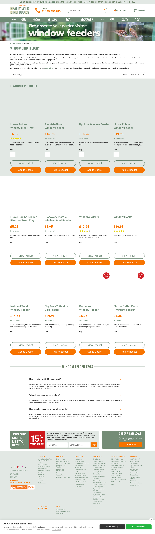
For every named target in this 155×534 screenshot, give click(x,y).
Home (13, 19)
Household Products (136, 473)
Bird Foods (23, 19)
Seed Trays (96, 480)
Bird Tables (96, 478)
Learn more (56, 530)
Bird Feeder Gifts (135, 459)
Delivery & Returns (62, 461)
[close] (151, 520)
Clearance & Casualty (63, 511)
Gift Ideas (68, 19)
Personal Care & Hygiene (135, 478)
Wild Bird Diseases (44, 471)
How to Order (60, 459)
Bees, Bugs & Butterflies (118, 461)
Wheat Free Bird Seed (81, 478)
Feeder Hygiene (98, 487)
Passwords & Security (63, 463)
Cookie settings (112, 527)
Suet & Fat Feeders (99, 465)
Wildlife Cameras (116, 473)
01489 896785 (51, 11)
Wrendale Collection (136, 483)
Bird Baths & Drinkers (100, 482)
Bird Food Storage (98, 499)
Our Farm (112, 19)
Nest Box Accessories (117, 465)
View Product (26, 163)
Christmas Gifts (134, 485)
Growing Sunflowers (44, 466)
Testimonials (42, 483)
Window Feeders (98, 467)
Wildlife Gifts (134, 463)
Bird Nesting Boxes (117, 459)
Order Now (131, 444)
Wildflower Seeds (116, 482)
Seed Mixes (78, 459)
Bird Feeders (36, 19)
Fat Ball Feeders (98, 501)
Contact (59, 456)
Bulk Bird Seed (79, 484)
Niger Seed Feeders (99, 495)
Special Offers (60, 509)
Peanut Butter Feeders (100, 463)
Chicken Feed (79, 465)
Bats (112, 484)
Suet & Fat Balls (80, 473)
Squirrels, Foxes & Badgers (117, 468)
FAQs (39, 479)
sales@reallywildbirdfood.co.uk (20, 482)
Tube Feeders (97, 503)
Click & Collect (60, 473)
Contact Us (138, 19)
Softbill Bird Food (80, 482)
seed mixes (49, 68)
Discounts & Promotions (60, 470)
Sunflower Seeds (80, 480)
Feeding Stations (98, 472)
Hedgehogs (114, 463)
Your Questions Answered (43, 473)
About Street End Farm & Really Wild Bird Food (45, 460)
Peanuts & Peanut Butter (80, 470)
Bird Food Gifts (134, 461)
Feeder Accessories (99, 484)
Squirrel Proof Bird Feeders (99, 489)
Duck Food (78, 467)
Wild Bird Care (42, 468)
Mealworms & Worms (81, 463)
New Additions (60, 513)
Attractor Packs (116, 478)
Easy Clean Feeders (99, 476)
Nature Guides (116, 475)
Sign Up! (94, 445)
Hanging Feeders (98, 470)
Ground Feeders (98, 474)
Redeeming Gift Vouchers (61, 466)
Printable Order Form (63, 477)
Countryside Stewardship (87, 19)
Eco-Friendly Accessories (134, 470)
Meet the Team (42, 464)
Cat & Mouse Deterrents (118, 480)
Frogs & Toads (115, 471)
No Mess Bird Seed (80, 475)
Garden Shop (134, 475)
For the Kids (97, 492)
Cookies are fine (138, 527)
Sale (103, 19)
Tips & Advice (124, 19)
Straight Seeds (79, 461)
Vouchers (133, 481)
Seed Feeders (97, 459)
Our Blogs (41, 476)
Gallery (40, 481)
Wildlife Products (52, 19)
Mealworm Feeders (99, 497)
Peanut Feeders (98, 461)
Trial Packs (78, 486)
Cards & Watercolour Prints (136, 466)
